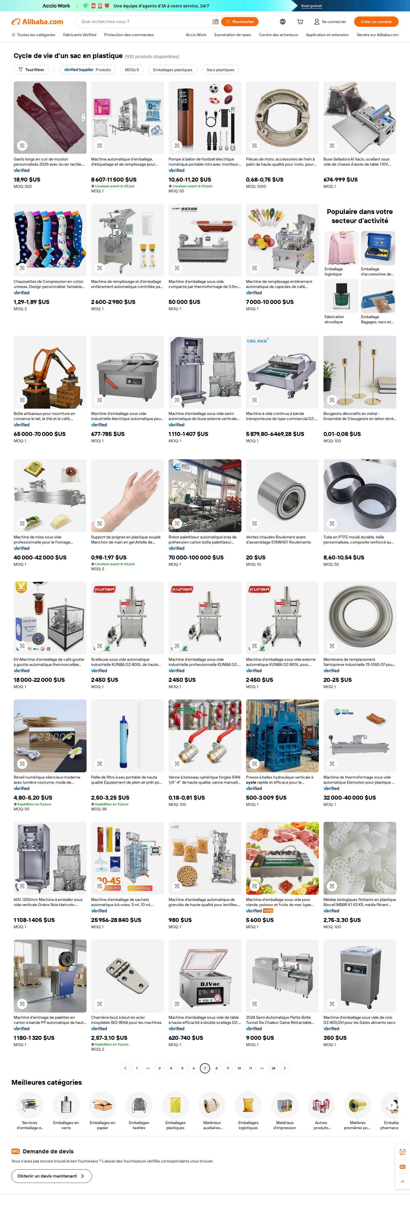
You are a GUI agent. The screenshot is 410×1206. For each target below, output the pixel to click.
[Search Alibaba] (144, 21)
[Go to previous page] (125, 1068)
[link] (402, 1152)
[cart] (301, 22)
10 (239, 1068)
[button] (215, 21)
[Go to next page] (285, 1068)
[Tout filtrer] (31, 70)
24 (273, 1068)
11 (250, 1068)
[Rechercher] (240, 21)
